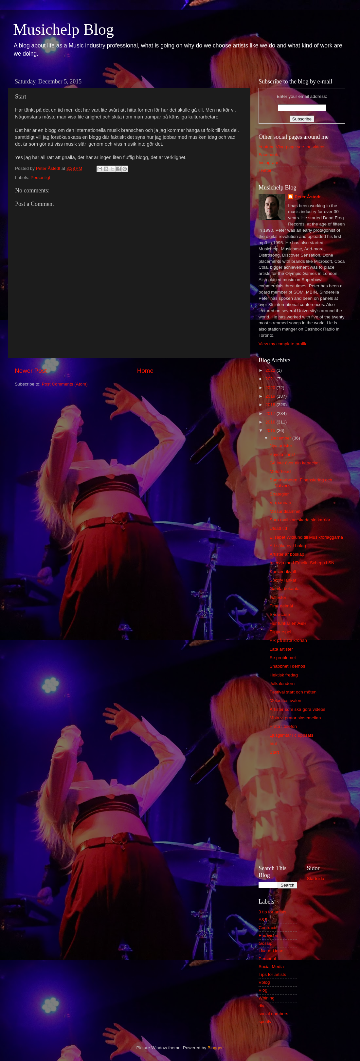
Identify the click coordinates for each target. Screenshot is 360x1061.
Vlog (263, 990)
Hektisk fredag (284, 675)
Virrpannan (280, 502)
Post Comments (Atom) (65, 384)
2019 (271, 396)
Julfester (278, 597)
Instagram (268, 162)
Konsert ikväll (283, 571)
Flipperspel (280, 631)
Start (274, 752)
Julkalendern (282, 683)
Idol (273, 743)
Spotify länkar (283, 580)
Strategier (279, 494)
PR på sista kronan (288, 640)
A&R (263, 919)
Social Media (271, 966)
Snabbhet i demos (287, 666)
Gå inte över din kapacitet (295, 462)
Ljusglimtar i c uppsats (292, 735)
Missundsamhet (285, 511)
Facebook (268, 154)
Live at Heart (271, 950)
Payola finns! (282, 454)
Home (145, 370)
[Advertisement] (302, 811)
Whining (267, 998)
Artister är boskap (287, 554)
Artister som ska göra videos (297, 709)
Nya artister (281, 445)
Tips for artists (272, 974)
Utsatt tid (278, 528)
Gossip (265, 943)
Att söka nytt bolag (288, 545)
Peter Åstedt (308, 196)
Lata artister (281, 649)
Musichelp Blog (63, 29)
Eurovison (268, 935)
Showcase (280, 614)
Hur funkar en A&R (288, 623)
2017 (271, 413)
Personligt (40, 177)
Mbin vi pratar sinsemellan (295, 717)
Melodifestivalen (285, 700)
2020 (271, 387)
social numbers (273, 1013)
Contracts (268, 927)
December (281, 438)
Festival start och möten (293, 692)
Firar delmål (281, 605)
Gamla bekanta (285, 588)
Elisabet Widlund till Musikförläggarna (306, 537)
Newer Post (31, 370)
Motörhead (280, 471)
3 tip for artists (272, 911)
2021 (271, 378)
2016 (271, 422)
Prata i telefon (283, 726)
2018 (271, 404)
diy (261, 1005)
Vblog (264, 982)
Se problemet (283, 657)
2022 (271, 370)
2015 (271, 430)
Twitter (265, 170)
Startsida (315, 878)
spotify (265, 1021)
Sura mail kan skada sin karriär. (300, 519)
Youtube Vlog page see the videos (292, 146)
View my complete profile (283, 343)
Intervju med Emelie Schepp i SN (302, 562)
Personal (267, 958)
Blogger (215, 1047)
